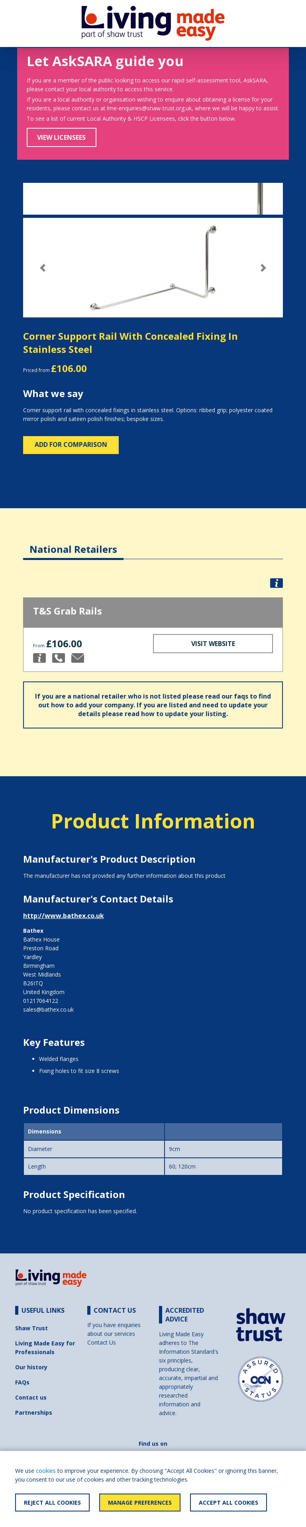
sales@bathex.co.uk (48, 1009)
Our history (31, 1367)
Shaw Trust (31, 1328)
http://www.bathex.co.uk (63, 915)
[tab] (73, 543)
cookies (46, 1470)
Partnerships (33, 1412)
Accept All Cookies (228, 1502)
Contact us (31, 1397)
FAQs (22, 1382)
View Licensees (61, 137)
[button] (42, 268)
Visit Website (213, 643)
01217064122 (40, 1000)
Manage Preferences (140, 1502)
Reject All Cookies (52, 1502)
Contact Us (101, 1342)
